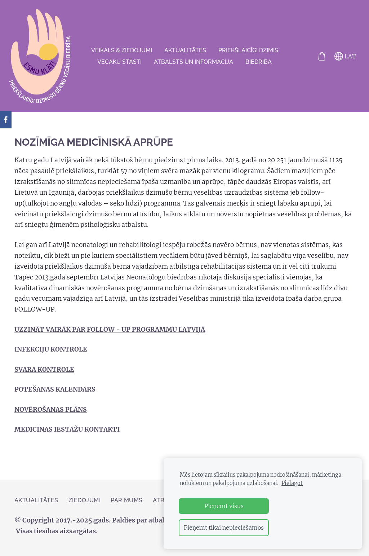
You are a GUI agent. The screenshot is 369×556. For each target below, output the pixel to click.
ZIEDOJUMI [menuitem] (84, 504)
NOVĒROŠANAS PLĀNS (50, 414)
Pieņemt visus (224, 505)
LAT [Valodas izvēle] (340, 58)
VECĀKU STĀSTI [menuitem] (119, 64)
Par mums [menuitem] (127, 504)
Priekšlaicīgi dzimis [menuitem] (248, 52)
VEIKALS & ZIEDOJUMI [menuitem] (121, 52)
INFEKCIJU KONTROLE (50, 354)
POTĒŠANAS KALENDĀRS (54, 394)
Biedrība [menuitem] (258, 64)
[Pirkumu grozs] (316, 58)
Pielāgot (292, 483)
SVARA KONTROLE (44, 374)
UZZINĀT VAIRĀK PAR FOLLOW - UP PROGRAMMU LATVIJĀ (109, 334)
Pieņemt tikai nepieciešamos (224, 527)
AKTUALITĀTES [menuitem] (185, 52)
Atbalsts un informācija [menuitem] (193, 64)
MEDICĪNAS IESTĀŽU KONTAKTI (67, 434)
